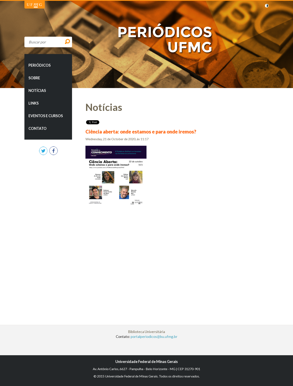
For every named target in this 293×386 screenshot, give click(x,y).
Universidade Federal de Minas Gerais (34, 5)
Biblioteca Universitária (146, 331)
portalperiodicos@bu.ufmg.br (154, 336)
